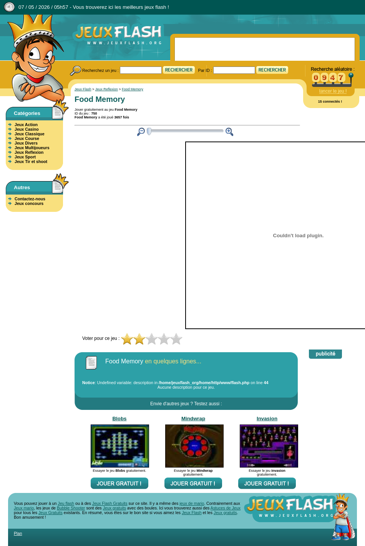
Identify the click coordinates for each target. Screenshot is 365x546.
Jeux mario (24, 508)
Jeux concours (29, 203)
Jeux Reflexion (29, 152)
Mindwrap (193, 418)
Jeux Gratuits (50, 512)
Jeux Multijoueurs (32, 147)
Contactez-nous (30, 198)
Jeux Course (27, 138)
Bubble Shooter (71, 508)
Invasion (267, 418)
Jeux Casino (27, 129)
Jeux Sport (25, 157)
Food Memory (132, 89)
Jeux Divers (26, 143)
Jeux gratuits (114, 508)
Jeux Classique (30, 134)
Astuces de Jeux (226, 508)
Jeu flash (66, 503)
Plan (18, 533)
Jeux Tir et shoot (31, 161)
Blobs (119, 418)
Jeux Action (26, 124)
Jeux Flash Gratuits (110, 503)
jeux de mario (191, 503)
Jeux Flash (32, 59)
